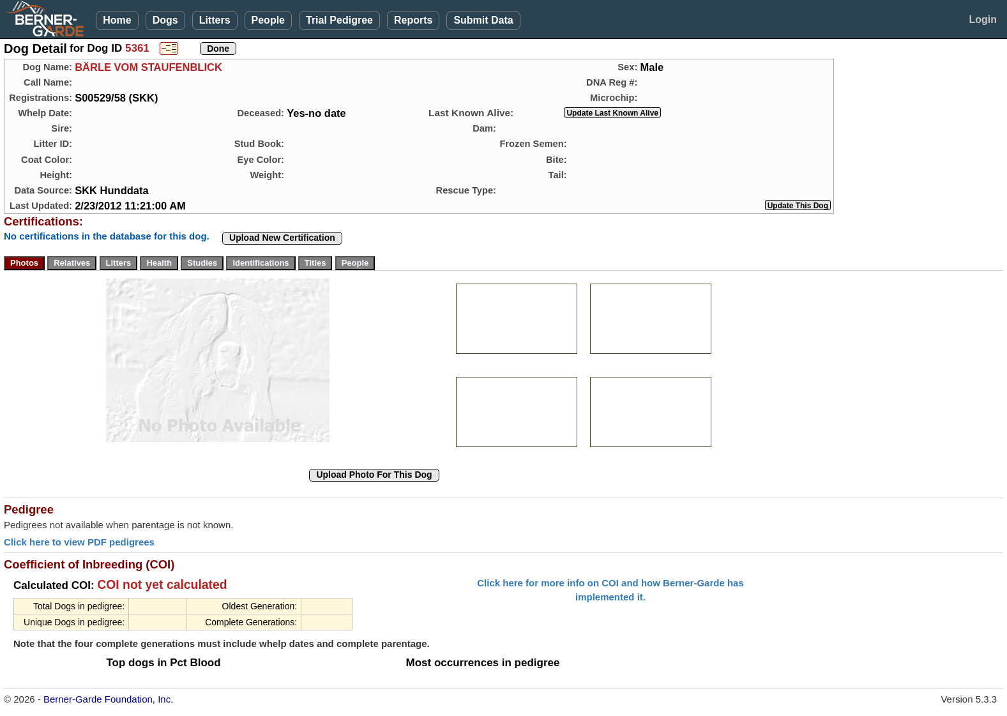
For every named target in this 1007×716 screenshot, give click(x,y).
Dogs (165, 20)
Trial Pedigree (339, 20)
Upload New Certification (282, 237)
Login (983, 19)
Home (117, 20)
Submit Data (483, 20)
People (268, 20)
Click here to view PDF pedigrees (79, 542)
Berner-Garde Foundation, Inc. (108, 699)
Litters (215, 20)
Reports (413, 20)
